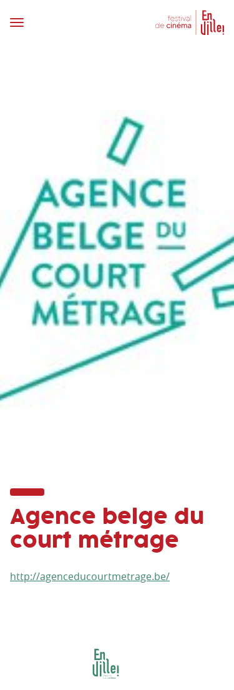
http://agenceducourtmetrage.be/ (90, 576)
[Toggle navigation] (59, 22)
